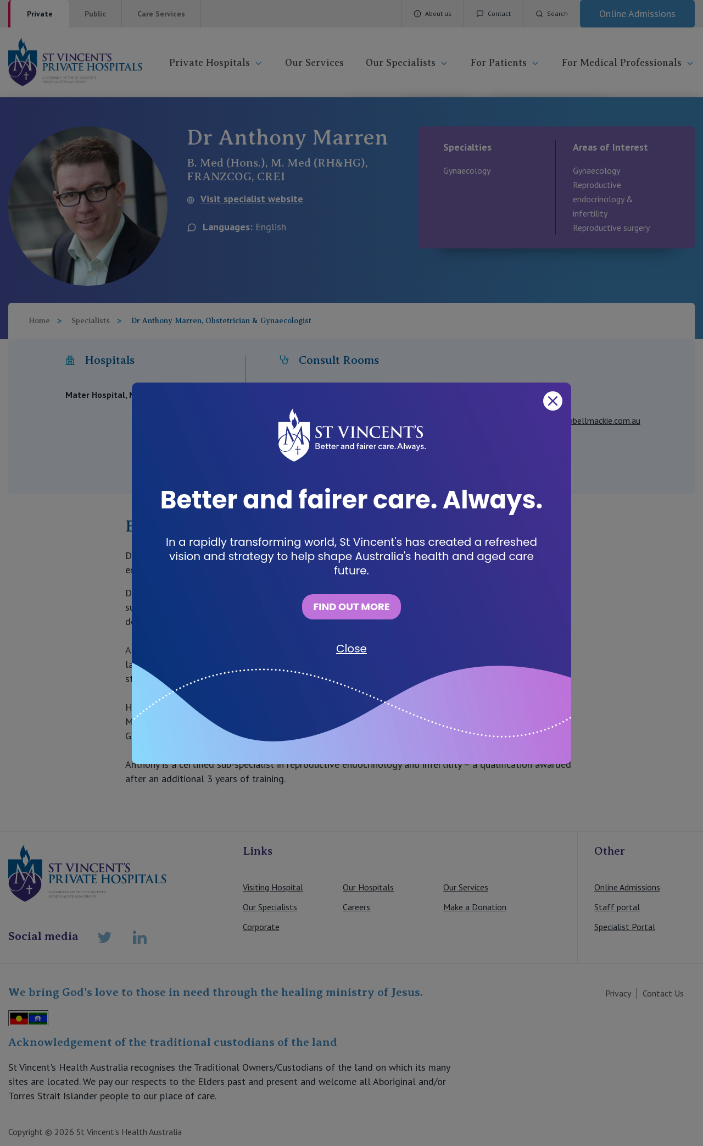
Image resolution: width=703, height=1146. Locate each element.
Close (351, 648)
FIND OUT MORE (351, 606)
